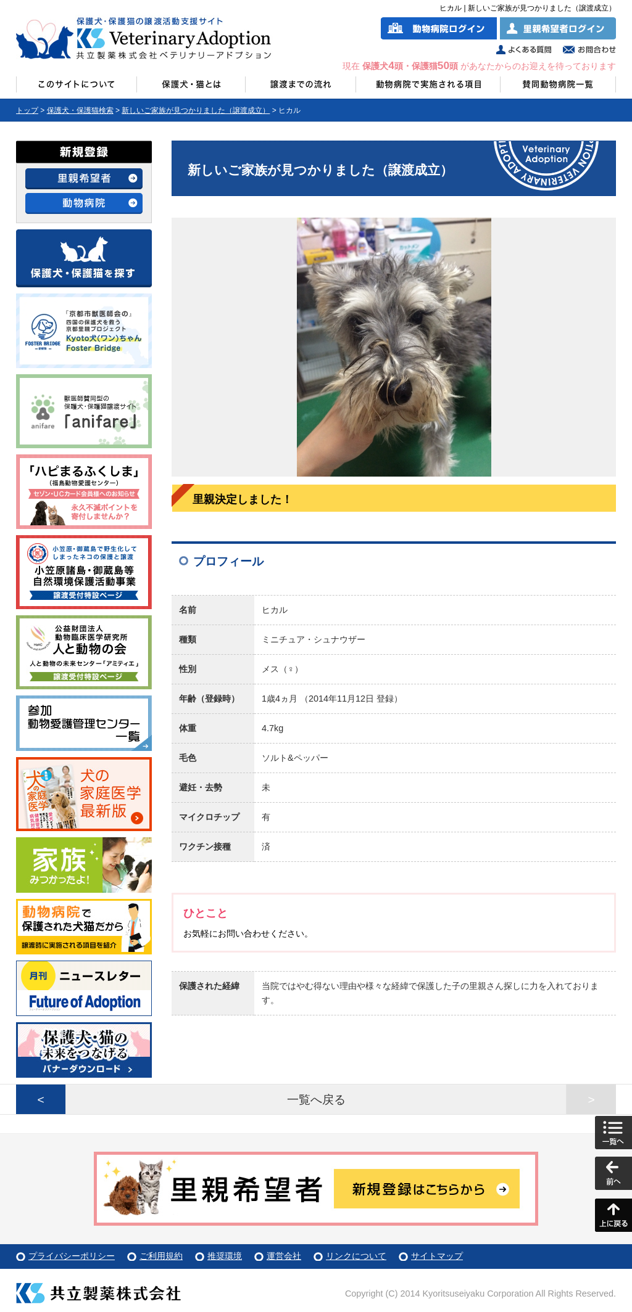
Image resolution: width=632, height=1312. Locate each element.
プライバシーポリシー (71, 1256)
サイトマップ (437, 1256)
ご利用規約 (161, 1256)
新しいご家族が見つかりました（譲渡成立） (196, 110)
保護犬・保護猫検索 (80, 110)
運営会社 (284, 1256)
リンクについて (356, 1256)
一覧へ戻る (316, 1099)
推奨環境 (224, 1256)
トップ (27, 110)
